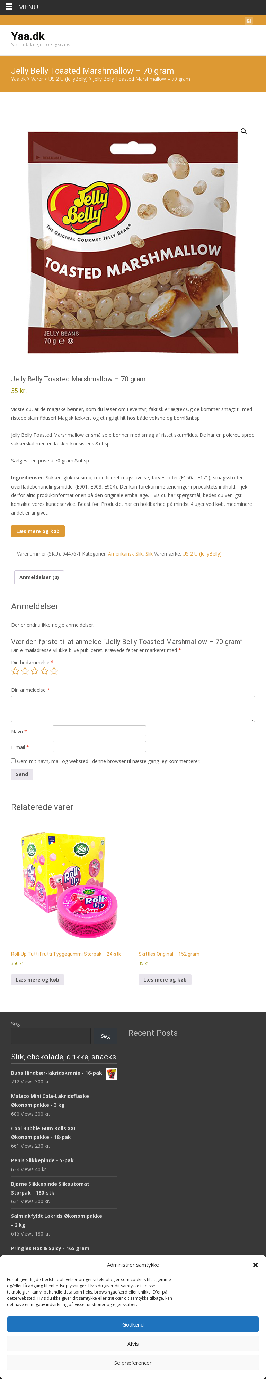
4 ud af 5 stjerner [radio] (44, 671)
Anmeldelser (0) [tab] (39, 577)
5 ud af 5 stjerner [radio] (54, 671)
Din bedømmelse (32, 662)
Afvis (133, 1343)
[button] (255, 1265)
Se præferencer (133, 1362)
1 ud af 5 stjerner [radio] (15, 671)
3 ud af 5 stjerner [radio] (34, 671)
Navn (19, 731)
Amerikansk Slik (125, 553)
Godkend (133, 1324)
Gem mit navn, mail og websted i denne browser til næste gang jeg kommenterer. (109, 761)
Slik (149, 553)
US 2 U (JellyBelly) (202, 553)
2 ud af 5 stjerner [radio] (25, 671)
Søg (15, 1023)
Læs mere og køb (38, 531)
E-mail (20, 747)
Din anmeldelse (30, 690)
